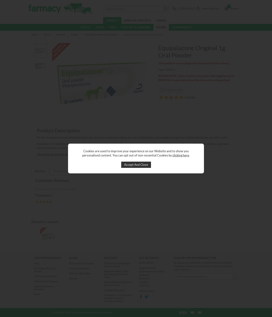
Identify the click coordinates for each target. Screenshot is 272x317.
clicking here (180, 155)
